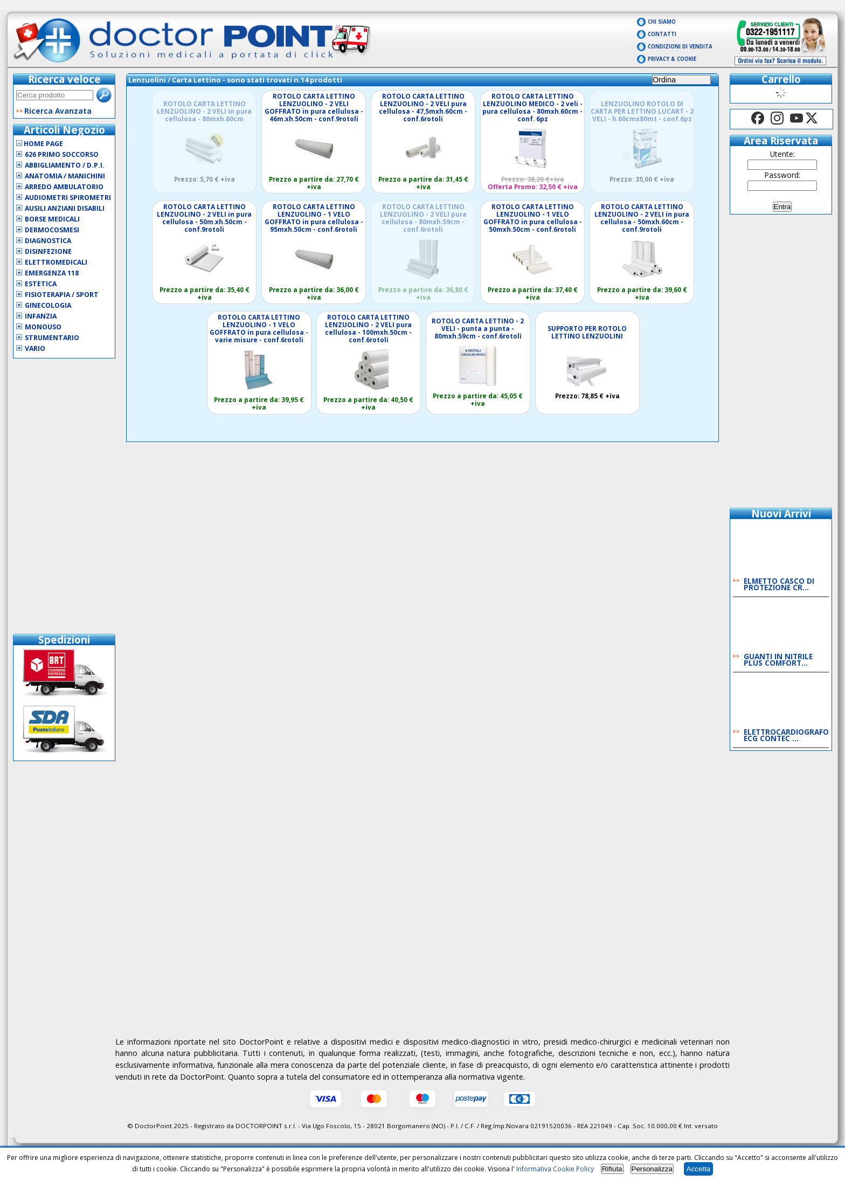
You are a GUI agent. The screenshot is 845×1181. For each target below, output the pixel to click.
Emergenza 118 (52, 273)
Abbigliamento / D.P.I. (65, 165)
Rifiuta (612, 1169)
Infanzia (41, 316)
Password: (782, 175)
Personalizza (652, 1169)
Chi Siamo (662, 21)
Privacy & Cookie (672, 59)
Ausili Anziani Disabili (65, 208)
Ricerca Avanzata (58, 111)
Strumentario (52, 337)
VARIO (35, 348)
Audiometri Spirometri (68, 197)
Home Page (39, 143)
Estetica (41, 283)
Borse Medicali (52, 219)
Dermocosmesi (52, 229)
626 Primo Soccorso (62, 154)
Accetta (698, 1169)
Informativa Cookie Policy (555, 1168)
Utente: (782, 154)
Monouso (43, 326)
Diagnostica (48, 240)
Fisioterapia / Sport (62, 294)
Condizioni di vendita (680, 46)
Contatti (662, 34)
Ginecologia (48, 305)
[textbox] (54, 95)
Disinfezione (48, 251)
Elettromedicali (56, 262)
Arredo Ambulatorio (64, 186)
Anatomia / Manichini (65, 176)
